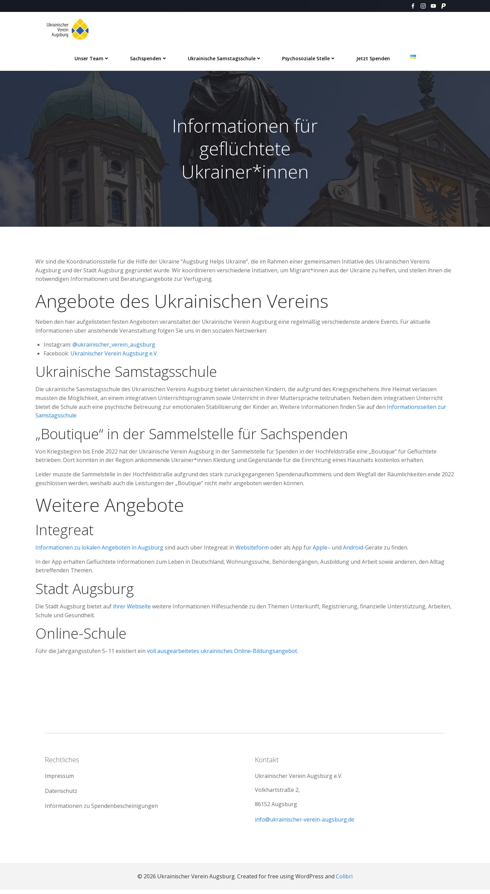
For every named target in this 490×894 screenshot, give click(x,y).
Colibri (344, 880)
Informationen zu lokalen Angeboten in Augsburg (99, 549)
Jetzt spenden (373, 58)
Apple (320, 549)
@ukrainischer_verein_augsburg (113, 346)
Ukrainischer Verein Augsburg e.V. (114, 354)
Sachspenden (148, 58)
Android (353, 549)
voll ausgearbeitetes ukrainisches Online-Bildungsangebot (222, 652)
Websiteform (252, 549)
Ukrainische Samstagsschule (225, 58)
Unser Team (92, 58)
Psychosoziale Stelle (309, 58)
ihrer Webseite (132, 607)
